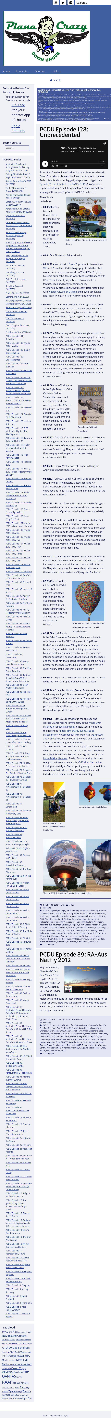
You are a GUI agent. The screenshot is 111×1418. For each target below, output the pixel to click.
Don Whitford (99, 916)
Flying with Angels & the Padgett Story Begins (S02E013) (17, 258)
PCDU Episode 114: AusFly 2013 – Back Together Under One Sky (19, 471)
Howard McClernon (58, 1033)
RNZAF (98, 933)
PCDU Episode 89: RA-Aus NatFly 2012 (73, 957)
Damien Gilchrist (85, 916)
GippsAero (93, 1030)
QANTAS (53, 933)
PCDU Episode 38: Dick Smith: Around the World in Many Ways (18, 1049)
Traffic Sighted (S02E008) (17, 293)
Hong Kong (55, 922)
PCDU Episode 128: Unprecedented (64, 132)
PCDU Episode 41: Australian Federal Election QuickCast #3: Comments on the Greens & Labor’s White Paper (18, 1013)
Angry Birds (66, 910)
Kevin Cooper (85, 924)
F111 (42, 919)
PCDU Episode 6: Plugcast (18, 1285)
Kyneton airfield (90, 1033)
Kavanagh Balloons (61, 924)
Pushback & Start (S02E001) (19, 332)
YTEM (57, 1050)
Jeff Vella (84, 922)
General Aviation (79, 919)
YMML (42, 1050)
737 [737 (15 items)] (4, 1332)
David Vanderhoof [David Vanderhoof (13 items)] (23, 1352)
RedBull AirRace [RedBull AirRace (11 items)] (8, 1388)
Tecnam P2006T (74, 1045)
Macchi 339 (62, 927)
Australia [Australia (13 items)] (13, 1343)
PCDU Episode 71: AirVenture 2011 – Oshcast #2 (18, 786)
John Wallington (96, 922)
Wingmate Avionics (70, 1047)
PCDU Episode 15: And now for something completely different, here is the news (18, 1223)
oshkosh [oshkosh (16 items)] (6, 1368)
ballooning (93, 910)
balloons (103, 910)
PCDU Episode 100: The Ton (19, 571)
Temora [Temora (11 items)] (5, 1391)
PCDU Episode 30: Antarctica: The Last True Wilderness (17, 1110)
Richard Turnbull (86, 933)
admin (72, 905)
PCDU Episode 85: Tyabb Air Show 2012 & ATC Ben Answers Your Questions (19, 678)
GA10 (61, 1030)
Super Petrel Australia (56, 1045)
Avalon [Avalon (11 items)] (20, 1344)
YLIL (96, 941)
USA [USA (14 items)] (12, 1394)
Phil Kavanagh (92, 930)
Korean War (97, 924)
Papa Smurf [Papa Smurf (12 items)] (19, 1372)
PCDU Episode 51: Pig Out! (18, 938)
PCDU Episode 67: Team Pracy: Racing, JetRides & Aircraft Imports (17, 820)
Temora (85, 1045)
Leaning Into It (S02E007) (17, 296)
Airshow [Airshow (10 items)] (12, 1340)
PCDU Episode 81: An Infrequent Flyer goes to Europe (17, 708)
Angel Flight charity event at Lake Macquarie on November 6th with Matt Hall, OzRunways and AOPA (73, 734)
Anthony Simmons (80, 910)
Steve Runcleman (90, 1042)
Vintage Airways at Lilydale (62, 291)
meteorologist (101, 927)
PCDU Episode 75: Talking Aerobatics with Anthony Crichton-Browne (18, 756)
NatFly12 (92, 1036)
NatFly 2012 (82, 1036)
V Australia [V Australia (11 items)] (24, 1395)
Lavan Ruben (45, 1036)
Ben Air (60, 1028)
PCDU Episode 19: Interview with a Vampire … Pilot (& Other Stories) (19, 1186)
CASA (64, 913)
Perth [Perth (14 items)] (26, 1371)
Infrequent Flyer (73, 922)
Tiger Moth (59, 938)
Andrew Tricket (95, 1025)
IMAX (62, 922)
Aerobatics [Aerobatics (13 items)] (23, 1332)
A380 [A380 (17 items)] (15, 1332)
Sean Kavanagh (53, 936)
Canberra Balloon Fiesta (50, 913)
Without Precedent (53, 268)
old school (50, 930)
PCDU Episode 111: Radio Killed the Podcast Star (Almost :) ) (17, 495)
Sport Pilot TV (61, 1042)
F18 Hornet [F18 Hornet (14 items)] (7, 1355)
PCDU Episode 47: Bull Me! (18, 965)
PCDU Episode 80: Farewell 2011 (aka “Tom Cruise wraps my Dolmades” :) (18, 718)
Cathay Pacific (73, 913)
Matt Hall (72, 927)
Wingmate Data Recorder (90, 1047)
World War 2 (82, 941)
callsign (92, 1028)
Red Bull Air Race (71, 933)
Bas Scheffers (50, 1028)
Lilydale (53, 927)
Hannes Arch (93, 919)
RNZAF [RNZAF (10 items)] (17, 1388)
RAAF (60, 933)
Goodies (40, 71)
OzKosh (70, 930)
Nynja (99, 1036)
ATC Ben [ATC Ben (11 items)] (5, 1344)
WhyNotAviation (54, 1047)
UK (96, 1045)
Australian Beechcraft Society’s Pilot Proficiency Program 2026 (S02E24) (69, 91)
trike (92, 1045)
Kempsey (74, 924)
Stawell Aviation (75, 1042)
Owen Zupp (75, 264)
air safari (70, 1025)
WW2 (91, 941)
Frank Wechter (64, 919)
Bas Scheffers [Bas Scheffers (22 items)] (21, 1347)
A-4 (47, 910)
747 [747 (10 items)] (7, 1332)
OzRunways (80, 930)
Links (56, 71)
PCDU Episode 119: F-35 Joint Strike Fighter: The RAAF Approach (17, 431)
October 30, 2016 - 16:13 (53, 905)
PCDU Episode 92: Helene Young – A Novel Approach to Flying (18, 626)
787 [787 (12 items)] (10, 1332)
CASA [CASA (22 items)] (11, 1351)
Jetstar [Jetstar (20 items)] (20, 1355)
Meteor (91, 927)
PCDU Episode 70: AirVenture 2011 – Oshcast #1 (18, 796)
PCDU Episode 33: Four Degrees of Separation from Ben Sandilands (19, 1086)
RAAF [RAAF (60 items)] (7, 1382)
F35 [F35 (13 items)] (14, 1356)
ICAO (70, 1033)
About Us (21, 71)
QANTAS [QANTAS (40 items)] (9, 1376)
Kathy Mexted (46, 924)
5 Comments (48, 1053)
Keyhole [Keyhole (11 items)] (13, 1360)
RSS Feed (18, 105)
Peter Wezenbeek (58, 1039)
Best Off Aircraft (71, 1028)
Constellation (65, 916)
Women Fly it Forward (66, 941)
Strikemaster (87, 936)
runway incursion (47, 1042)
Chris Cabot (53, 1030)
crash (74, 916)
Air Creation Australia (56, 1025)
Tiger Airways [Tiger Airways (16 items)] (15, 1391)
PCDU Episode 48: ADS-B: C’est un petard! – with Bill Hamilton (18, 958)
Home (6, 71)
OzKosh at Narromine (90, 762)
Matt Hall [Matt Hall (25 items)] (22, 1360)
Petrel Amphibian (74, 1039)
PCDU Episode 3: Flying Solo (19, 1303)
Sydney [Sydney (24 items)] (24, 1387)
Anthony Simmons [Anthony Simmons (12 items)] (23, 1339)
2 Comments (48, 944)
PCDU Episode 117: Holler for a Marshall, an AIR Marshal (18, 448)
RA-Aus (86, 1039)
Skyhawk (65, 936)
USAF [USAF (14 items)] (17, 1394)
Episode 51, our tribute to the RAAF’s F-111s (63, 184)
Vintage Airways (79, 938)
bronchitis (83, 1028)
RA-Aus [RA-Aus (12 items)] (19, 1377)
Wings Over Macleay (96, 938)
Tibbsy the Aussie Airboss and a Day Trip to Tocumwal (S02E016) (19, 225)
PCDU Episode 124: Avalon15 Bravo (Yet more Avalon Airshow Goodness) (18, 390)
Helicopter (44, 922)
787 (44, 1025)
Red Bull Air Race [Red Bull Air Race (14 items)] (21, 1382)
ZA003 (63, 1050)
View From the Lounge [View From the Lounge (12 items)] (11, 1398)
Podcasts (47, 907)
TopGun (67, 938)
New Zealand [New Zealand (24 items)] (23, 1364)
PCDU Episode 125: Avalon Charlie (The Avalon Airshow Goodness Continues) (19, 380)
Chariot (83, 913)
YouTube (50, 1050)
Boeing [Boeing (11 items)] (5, 1352)
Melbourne (82, 927)
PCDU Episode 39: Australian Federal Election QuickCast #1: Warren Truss (19, 1039)
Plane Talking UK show (55, 758)
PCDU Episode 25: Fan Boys (18, 1145)
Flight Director (51, 919)
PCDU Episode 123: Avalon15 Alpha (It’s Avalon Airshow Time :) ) (18, 400)
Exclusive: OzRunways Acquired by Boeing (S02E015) (16, 235)
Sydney (97, 936)
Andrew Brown (81, 1025)
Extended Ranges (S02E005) (19, 307)
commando (54, 916)
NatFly (73, 1036)
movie (42, 930)
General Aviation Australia (76, 1030)
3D (44, 910)
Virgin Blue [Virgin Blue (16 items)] (26, 1398)
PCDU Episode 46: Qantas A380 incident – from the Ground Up (18, 972)
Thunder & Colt (46, 938)
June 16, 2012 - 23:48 (52, 1019)
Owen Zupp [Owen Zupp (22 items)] (18, 1368)
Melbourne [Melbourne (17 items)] (8, 1364)
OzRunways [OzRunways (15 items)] (7, 1371)
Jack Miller (77, 1033)
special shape (75, 936)
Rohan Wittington (98, 1039)
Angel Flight (55, 910)
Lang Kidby (102, 1033)
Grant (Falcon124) (74, 1019)
